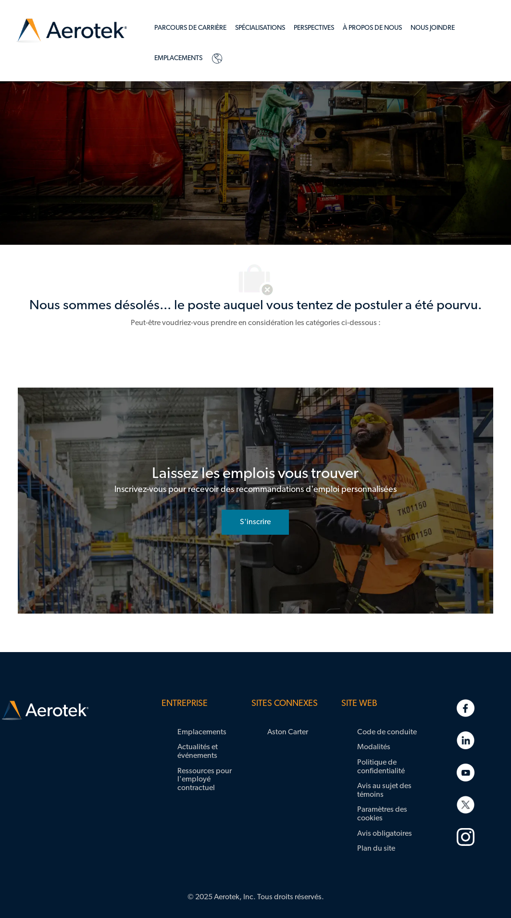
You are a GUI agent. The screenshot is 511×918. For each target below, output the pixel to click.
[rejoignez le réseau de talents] (255, 522)
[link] (71, 31)
